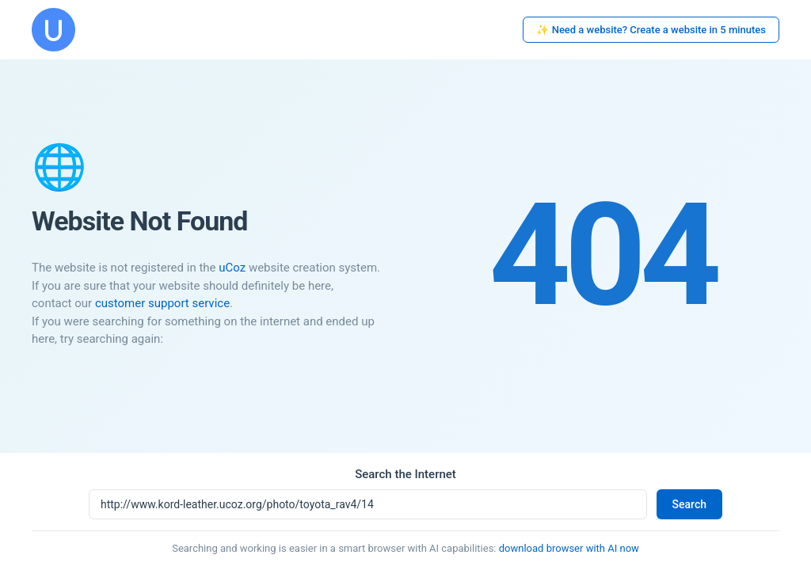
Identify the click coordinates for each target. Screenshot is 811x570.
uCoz (232, 267)
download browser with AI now (569, 548)
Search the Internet (405, 474)
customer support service (162, 303)
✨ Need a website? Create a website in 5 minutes (651, 30)
